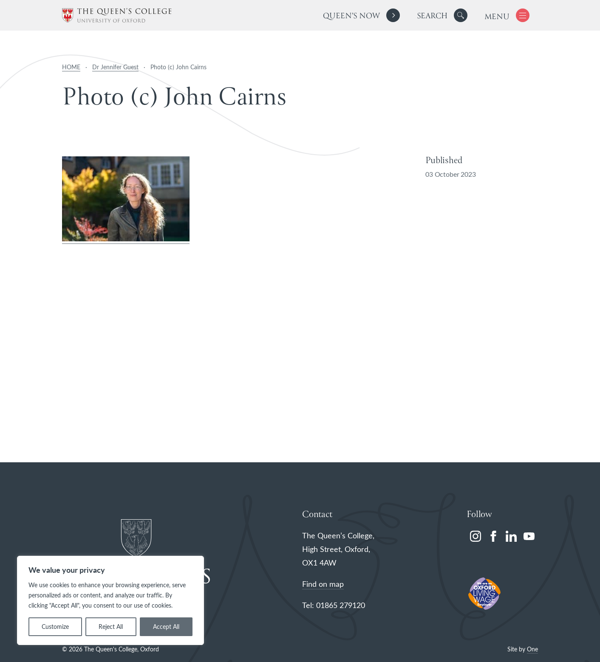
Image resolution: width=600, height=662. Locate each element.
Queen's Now (351, 16)
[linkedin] (511, 536)
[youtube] (529, 536)
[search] (442, 15)
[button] (460, 15)
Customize (55, 626)
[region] (110, 600)
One (532, 649)
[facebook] (493, 536)
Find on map (323, 584)
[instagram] (475, 536)
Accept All (166, 626)
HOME (71, 67)
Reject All (111, 626)
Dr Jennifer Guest (115, 67)
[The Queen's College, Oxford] (116, 15)
